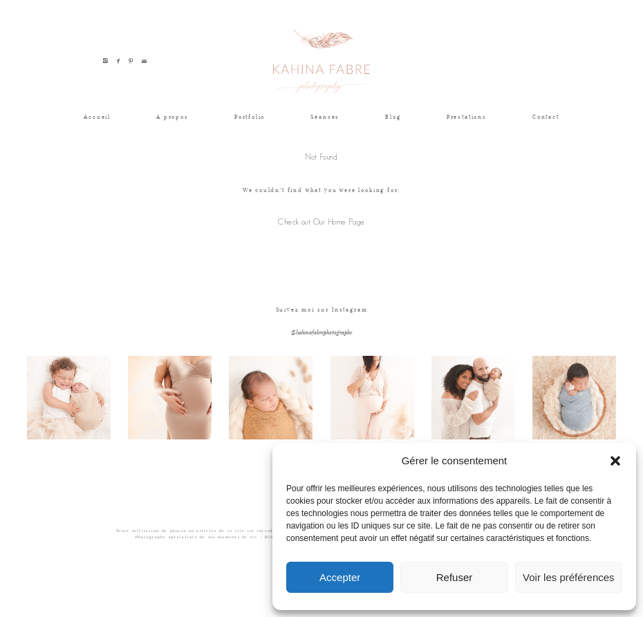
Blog (392, 116)
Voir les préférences (569, 577)
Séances (324, 116)
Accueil (97, 116)
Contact (545, 116)
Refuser (454, 577)
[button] (615, 461)
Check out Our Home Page (321, 222)
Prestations (467, 116)
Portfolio (249, 116)
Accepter (339, 577)
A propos (172, 116)
